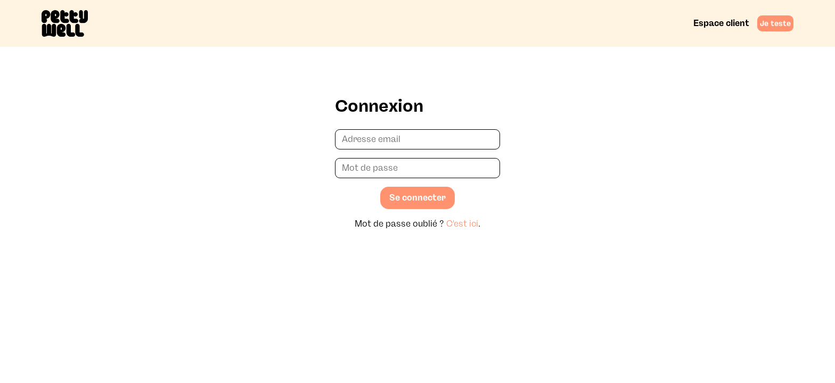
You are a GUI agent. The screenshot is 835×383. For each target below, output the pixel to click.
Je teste (775, 23)
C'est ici (462, 223)
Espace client (721, 23)
